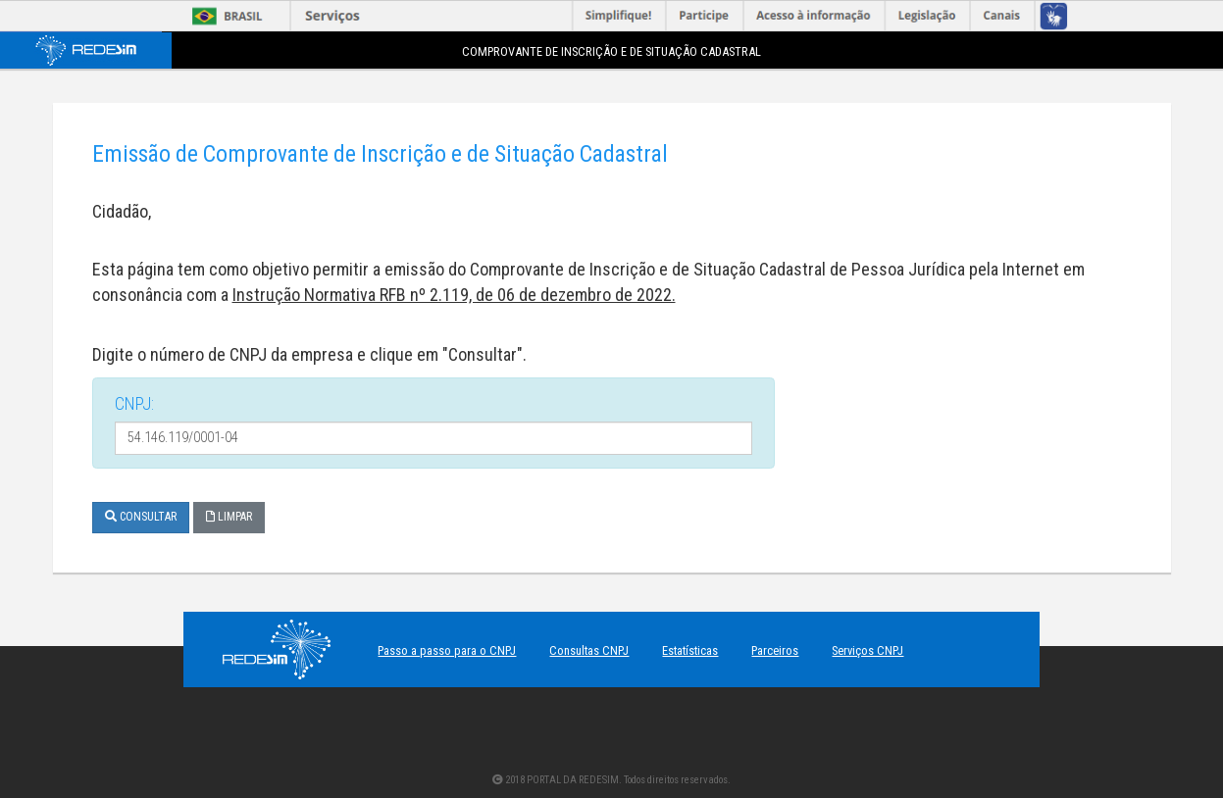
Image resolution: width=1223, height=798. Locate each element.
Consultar (141, 517)
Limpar (229, 517)
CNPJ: (134, 403)
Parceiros (774, 650)
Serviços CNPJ (867, 650)
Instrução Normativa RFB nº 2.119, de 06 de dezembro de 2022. (454, 294)
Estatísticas (690, 650)
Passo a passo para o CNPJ (447, 650)
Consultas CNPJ (589, 650)
